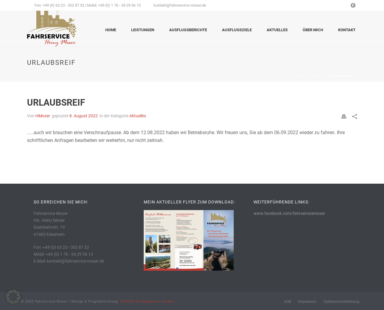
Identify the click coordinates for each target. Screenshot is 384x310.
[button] (13, 297)
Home (110, 30)
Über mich (313, 30)
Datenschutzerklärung (341, 301)
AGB (287, 301)
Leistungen (142, 30)
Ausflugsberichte (188, 30)
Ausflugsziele (237, 30)
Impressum (307, 301)
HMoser (42, 115)
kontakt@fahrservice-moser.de (180, 5)
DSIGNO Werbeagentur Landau (147, 301)
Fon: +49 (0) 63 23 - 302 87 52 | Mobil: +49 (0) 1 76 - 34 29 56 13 (87, 5)
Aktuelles (277, 30)
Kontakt (347, 30)
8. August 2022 (83, 115)
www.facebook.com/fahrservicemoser (289, 213)
